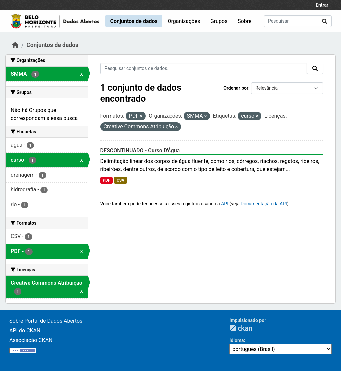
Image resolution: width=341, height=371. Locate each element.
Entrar (322, 5)
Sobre (244, 21)
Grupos (219, 21)
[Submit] (325, 21)
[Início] (15, 45)
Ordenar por (235, 88)
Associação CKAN (31, 340)
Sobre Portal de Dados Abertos (45, 321)
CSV (120, 180)
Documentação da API (264, 203)
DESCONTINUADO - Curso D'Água (140, 150)
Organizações (184, 21)
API (224, 203)
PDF (106, 180)
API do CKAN (24, 330)
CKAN (240, 328)
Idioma (236, 340)
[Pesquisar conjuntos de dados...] (298, 21)
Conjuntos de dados (133, 21)
